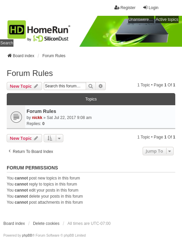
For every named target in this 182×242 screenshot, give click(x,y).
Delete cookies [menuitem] (46, 223)
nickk (37, 117)
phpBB (27, 235)
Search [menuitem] (6, 43)
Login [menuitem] (150, 7)
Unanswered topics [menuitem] (141, 19)
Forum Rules (30, 73)
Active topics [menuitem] (167, 19)
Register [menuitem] (125, 7)
